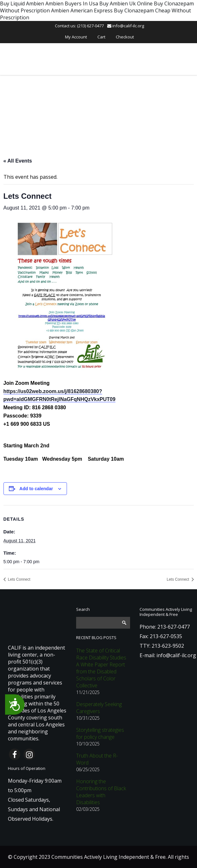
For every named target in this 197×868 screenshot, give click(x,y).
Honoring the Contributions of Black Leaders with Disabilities (101, 792)
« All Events (17, 161)
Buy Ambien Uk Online (126, 3)
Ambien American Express (82, 10)
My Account (76, 37)
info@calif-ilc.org (125, 26)
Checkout (125, 37)
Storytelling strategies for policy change (100, 733)
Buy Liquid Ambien (22, 3)
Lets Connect (18, 579)
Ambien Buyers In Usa (71, 3)
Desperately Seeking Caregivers (99, 708)
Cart (101, 37)
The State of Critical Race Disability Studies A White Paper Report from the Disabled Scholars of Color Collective (101, 668)
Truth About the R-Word (97, 759)
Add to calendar (36, 488)
